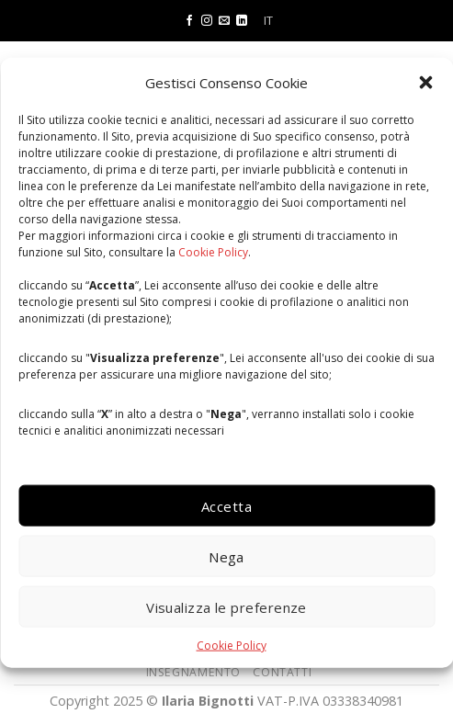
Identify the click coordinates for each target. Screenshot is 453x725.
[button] (425, 82)
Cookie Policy (213, 251)
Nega (226, 556)
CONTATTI (282, 672)
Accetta (226, 505)
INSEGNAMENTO (193, 672)
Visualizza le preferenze (226, 606)
